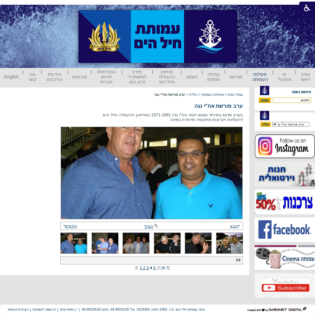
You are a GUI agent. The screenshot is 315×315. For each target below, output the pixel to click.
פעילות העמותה (260, 77)
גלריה (193, 94)
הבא (235, 226)
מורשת (235, 76)
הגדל (151, 226)
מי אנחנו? (284, 77)
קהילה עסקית (213, 77)
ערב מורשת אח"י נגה (218, 106)
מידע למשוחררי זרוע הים (137, 76)
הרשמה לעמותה (44, 309)
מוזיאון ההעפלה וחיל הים (167, 76)
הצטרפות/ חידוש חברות (106, 76)
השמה (192, 76)
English (11, 76)
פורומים (79, 76)
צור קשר (32, 77)
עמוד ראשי (305, 77)
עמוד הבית (235, 94)
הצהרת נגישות (18, 309)
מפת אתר (66, 309)
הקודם (69, 226)
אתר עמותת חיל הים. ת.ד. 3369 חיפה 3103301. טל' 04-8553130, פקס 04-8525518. (143, 309)
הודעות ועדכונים (55, 77)
